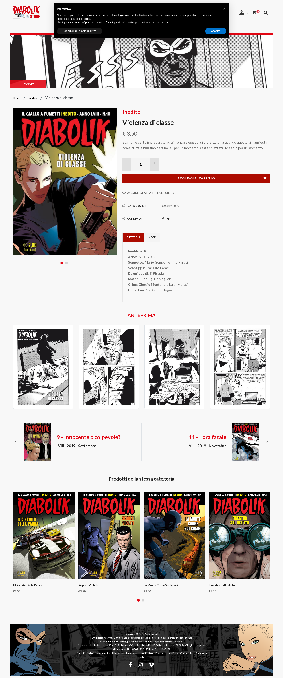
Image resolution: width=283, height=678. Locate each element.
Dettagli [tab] (135, 238)
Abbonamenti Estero (150, 655)
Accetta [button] (215, 31)
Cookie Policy (197, 655)
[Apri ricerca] (239, 21)
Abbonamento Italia (126, 655)
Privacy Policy (180, 655)
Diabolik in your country (101, 655)
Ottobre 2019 (170, 206)
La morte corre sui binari (161, 586)
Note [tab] (158, 238)
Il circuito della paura (27, 586)
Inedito (33, 98)
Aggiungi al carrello (223, 179)
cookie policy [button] (83, 18)
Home (17, 98)
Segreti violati (88, 586)
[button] (224, 9)
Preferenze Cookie (141, 659)
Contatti (81, 655)
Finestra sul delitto (222, 586)
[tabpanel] (65, 181)
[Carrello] (255, 11)
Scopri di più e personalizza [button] (79, 31)
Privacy (167, 655)
